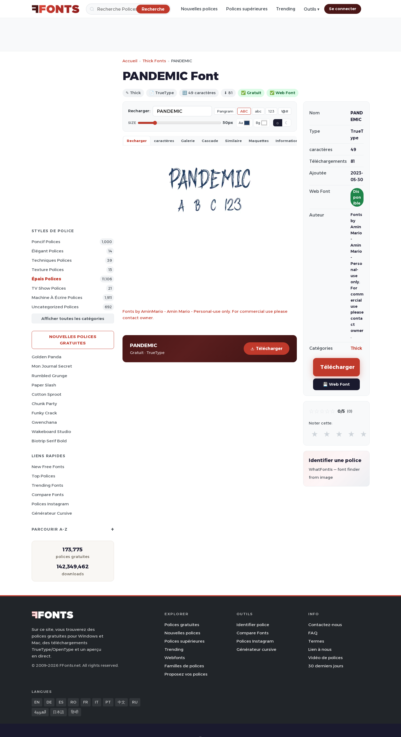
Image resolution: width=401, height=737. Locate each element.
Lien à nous (320, 649)
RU (135, 702)
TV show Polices (49, 288)
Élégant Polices (48, 250)
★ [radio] (314, 434)
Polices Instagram (50, 503)
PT (108, 702)
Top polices (43, 475)
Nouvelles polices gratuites (72, 339)
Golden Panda (46, 356)
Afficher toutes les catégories (72, 318)
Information (287, 141)
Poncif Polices (46, 241)
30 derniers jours (325, 665)
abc (258, 111)
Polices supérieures (247, 8)
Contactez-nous (325, 624)
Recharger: (139, 111)
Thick (356, 348)
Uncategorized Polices (55, 306)
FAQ (312, 632)
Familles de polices (184, 665)
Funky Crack (44, 412)
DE (49, 702)
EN (37, 702)
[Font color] (247, 123)
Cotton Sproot (46, 394)
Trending (285, 8)
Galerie (188, 141)
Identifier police (253, 624)
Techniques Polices (52, 260)
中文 (121, 702)
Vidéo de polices (325, 657)
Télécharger (266, 348)
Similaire (233, 141)
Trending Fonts (47, 485)
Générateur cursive (52, 513)
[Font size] (179, 123)
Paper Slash (44, 385)
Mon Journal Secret (52, 366)
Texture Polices (48, 269)
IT (97, 702)
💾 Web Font (336, 384)
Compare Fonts (48, 494)
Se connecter (342, 8)
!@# (284, 111)
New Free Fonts (48, 466)
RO (73, 702)
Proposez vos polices (186, 674)
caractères (164, 141)
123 (271, 111)
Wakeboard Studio (51, 431)
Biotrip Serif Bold (49, 440)
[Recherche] (128, 9)
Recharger (137, 141)
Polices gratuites (181, 624)
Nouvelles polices (199, 8)
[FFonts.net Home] (55, 9)
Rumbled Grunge (49, 375)
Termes (316, 641)
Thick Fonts (154, 60)
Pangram (225, 111)
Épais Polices (46, 278)
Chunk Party (44, 403)
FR (85, 702)
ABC (244, 111)
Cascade (210, 141)
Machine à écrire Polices (57, 297)
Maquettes (259, 141)
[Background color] (264, 123)
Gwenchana (44, 422)
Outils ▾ (311, 9)
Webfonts (174, 657)
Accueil (130, 60)
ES (61, 702)
